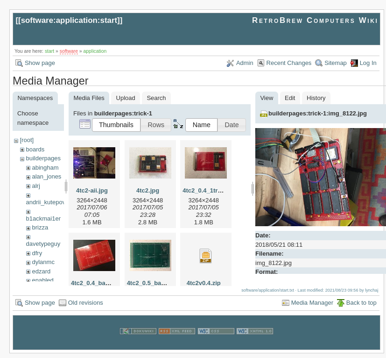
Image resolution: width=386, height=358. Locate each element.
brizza (40, 227)
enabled (42, 280)
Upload (125, 97)
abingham (45, 167)
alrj (36, 185)
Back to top (361, 306)
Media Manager (312, 306)
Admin (244, 62)
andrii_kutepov (46, 202)
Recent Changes (289, 62)
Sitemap (335, 62)
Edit (290, 97)
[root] (27, 139)
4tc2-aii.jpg (92, 190)
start (49, 51)
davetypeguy (43, 243)
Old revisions (85, 306)
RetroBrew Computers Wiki (315, 20)
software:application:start (69, 20)
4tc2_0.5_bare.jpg (152, 282)
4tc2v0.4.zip (204, 282)
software (69, 51)
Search (156, 97)
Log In (368, 62)
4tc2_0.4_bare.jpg (96, 282)
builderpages (43, 158)
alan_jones (46, 176)
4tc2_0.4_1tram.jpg (209, 190)
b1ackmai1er (43, 218)
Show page (40, 62)
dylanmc (43, 261)
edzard (41, 271)
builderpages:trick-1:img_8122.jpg (317, 113)
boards (35, 149)
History (316, 97)
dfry (37, 253)
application (95, 51)
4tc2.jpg (147, 190)
